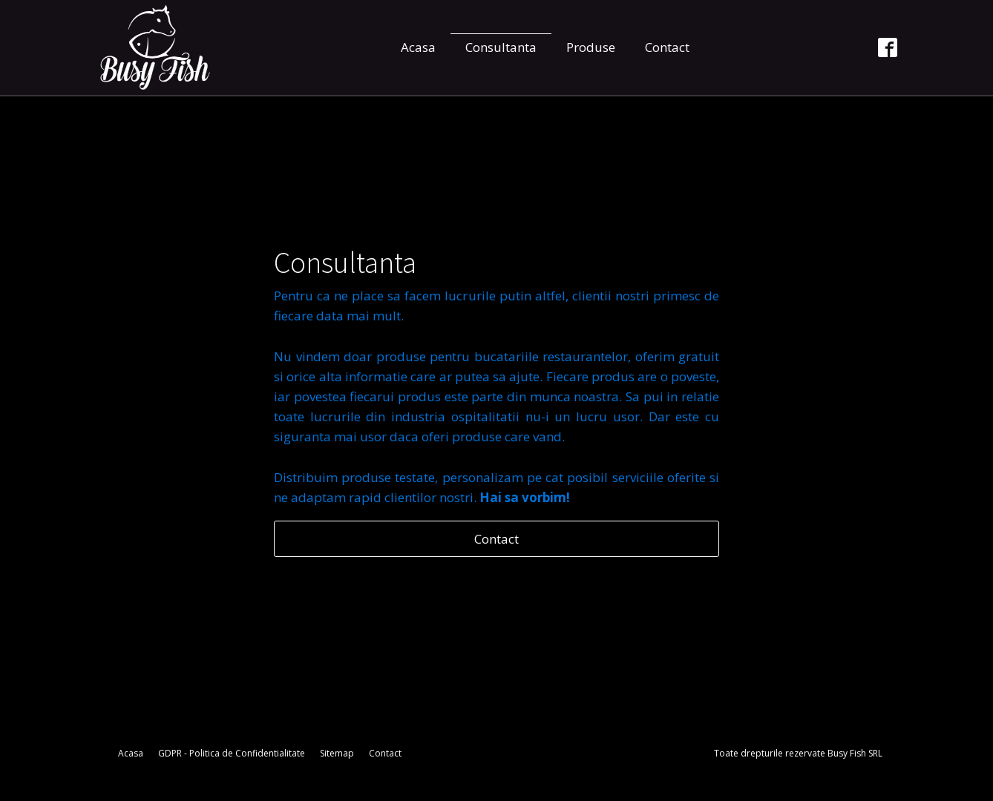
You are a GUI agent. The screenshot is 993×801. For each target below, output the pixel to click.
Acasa (418, 47)
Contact (667, 47)
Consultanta (501, 47)
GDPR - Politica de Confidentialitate (231, 753)
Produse (590, 47)
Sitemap (337, 753)
